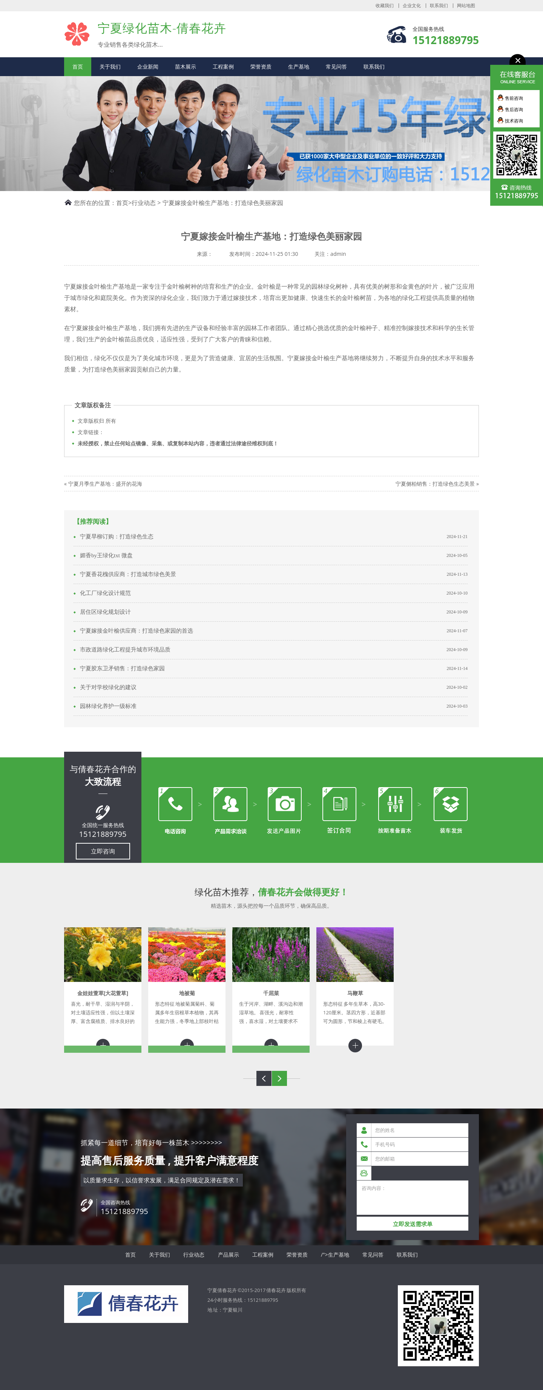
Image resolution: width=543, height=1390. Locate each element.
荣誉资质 (261, 66)
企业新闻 (147, 66)
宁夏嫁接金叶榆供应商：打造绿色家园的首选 (136, 631)
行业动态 (144, 203)
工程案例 (223, 66)
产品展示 (228, 1254)
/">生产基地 (335, 1254)
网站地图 (466, 5)
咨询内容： (412, 1198)
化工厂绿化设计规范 (105, 593)
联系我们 (439, 5)
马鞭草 (355, 993)
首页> (124, 203)
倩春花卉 (276, 1290)
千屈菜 (271, 993)
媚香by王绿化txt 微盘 (106, 555)
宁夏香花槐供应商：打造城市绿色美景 (128, 574)
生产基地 (298, 66)
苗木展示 (185, 66)
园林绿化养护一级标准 (108, 706)
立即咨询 (103, 851)
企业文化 (412, 5)
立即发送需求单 (413, 1224)
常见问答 (336, 66)
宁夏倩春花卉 (77, 34)
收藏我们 (385, 5)
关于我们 (110, 66)
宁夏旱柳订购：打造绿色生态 (116, 537)
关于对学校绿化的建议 (108, 687)
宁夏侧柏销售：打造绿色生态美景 (435, 483)
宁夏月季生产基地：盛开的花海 (105, 483)
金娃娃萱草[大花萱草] (102, 993)
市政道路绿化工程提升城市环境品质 (125, 650)
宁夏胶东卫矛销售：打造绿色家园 (122, 668)
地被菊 (187, 993)
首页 (77, 66)
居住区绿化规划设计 (105, 612)
